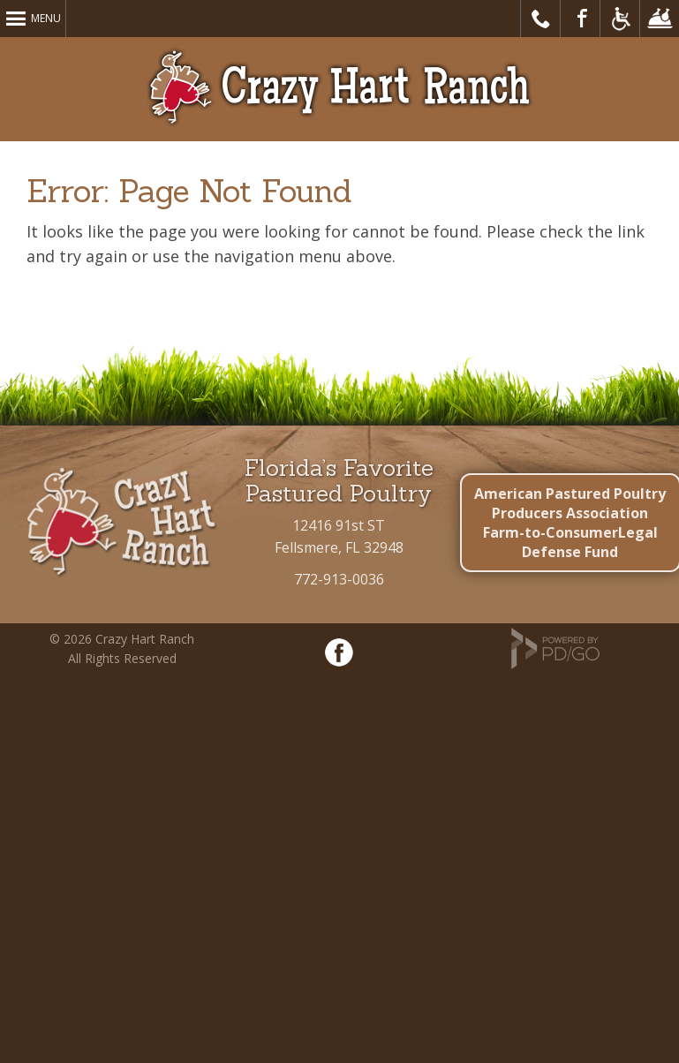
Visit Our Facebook (580, 18)
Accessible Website (620, 18)
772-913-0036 (339, 579)
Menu (46, 18)
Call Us (541, 18)
